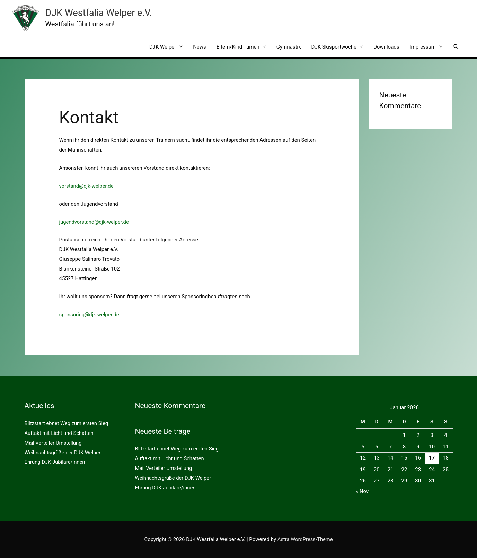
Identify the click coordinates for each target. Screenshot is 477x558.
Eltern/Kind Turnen (238, 47)
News (199, 47)
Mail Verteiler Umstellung (54, 442)
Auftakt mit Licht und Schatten (60, 433)
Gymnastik (288, 47)
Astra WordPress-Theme (305, 539)
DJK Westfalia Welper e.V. (97, 12)
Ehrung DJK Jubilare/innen (55, 462)
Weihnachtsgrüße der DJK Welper (63, 452)
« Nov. (363, 491)
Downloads (386, 47)
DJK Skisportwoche (333, 47)
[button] (456, 46)
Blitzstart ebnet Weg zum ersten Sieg (67, 423)
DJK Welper (162, 47)
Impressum (423, 47)
